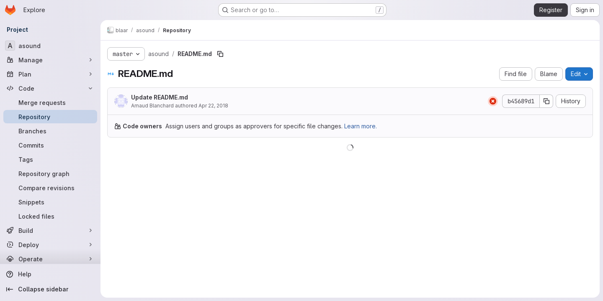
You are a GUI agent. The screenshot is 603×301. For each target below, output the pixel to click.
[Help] (50, 274)
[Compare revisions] (50, 187)
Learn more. (360, 126)
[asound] (50, 45)
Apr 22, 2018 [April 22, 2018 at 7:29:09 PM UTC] (213, 105)
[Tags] (50, 159)
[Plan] (50, 74)
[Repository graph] (50, 173)
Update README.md (159, 97)
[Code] (50, 88)
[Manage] (50, 59)
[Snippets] (50, 202)
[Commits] (50, 145)
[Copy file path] (220, 54)
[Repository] (50, 116)
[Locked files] (50, 216)
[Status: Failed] (493, 101)
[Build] (50, 230)
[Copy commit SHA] (546, 101)
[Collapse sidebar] (50, 289)
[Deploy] (50, 244)
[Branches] (50, 131)
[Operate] (50, 258)
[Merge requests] (50, 102)
